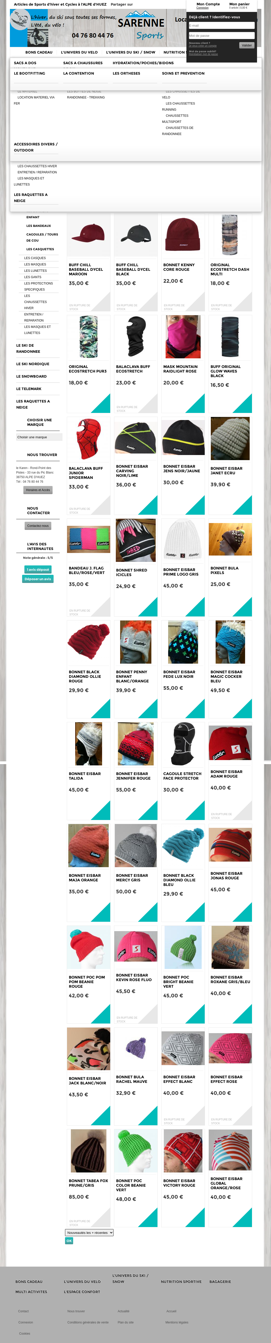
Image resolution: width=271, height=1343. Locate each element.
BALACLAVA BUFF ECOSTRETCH (133, 369)
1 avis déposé (38, 569)
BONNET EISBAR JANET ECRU (227, 470)
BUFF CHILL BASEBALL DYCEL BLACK (133, 269)
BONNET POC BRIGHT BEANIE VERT (178, 982)
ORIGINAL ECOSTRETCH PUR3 (88, 369)
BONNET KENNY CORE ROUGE (179, 267)
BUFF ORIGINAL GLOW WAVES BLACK (226, 371)
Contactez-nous (38, 526)
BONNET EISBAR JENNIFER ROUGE (133, 776)
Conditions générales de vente (88, 1322)
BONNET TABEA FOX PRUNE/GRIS (88, 1183)
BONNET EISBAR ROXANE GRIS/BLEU (230, 979)
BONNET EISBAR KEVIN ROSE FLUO (134, 977)
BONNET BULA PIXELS (224, 570)
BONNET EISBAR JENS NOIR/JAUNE (181, 468)
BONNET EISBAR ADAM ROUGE (227, 774)
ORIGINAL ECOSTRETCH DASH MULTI (230, 269)
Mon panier (239, 4)
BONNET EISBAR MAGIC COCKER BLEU (227, 676)
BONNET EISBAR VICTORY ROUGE (179, 1183)
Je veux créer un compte (203, 45)
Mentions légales (177, 1322)
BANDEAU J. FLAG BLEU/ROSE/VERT (87, 570)
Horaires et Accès (38, 490)
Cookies (24, 1333)
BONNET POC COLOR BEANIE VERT (131, 1185)
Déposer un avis (38, 579)
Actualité (124, 1311)
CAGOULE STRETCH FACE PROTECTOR (182, 776)
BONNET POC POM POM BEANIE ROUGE (87, 982)
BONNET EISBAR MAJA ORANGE (85, 877)
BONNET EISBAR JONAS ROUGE (227, 875)
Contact (23, 1311)
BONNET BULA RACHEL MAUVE (131, 1079)
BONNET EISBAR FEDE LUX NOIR (179, 674)
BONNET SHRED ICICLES (131, 572)
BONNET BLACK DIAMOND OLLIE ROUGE (85, 676)
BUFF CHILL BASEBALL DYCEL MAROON (86, 269)
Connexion (203, 7)
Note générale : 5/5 (38, 558)
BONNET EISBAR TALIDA (85, 776)
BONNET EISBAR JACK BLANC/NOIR (87, 1080)
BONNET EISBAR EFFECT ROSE (227, 1079)
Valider (247, 45)
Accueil (172, 1311)
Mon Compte (208, 4)
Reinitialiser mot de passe (203, 54)
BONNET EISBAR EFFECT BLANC (179, 1079)
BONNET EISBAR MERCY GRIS (132, 877)
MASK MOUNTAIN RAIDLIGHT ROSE (180, 369)
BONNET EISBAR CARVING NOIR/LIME (132, 471)
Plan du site (126, 1322)
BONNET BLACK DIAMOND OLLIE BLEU (179, 880)
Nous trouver (76, 1311)
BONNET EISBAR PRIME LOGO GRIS (181, 572)
